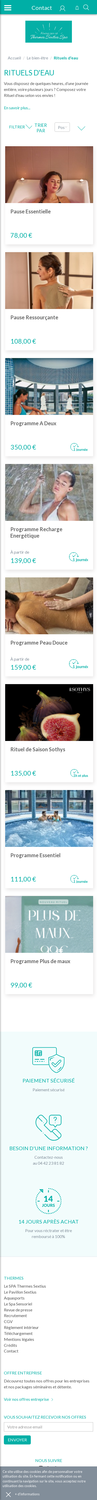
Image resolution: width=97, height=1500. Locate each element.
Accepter (8, 1494)
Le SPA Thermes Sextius (25, 1285)
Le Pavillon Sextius (20, 1291)
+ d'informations (27, 1494)
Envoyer (17, 1439)
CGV (8, 1321)
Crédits (10, 1345)
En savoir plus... (17, 107)
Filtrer (20, 126)
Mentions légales (19, 1339)
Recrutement (15, 1315)
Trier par (40, 127)
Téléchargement (18, 1333)
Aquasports (14, 1297)
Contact (39, 7)
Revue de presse (18, 1309)
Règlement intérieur (21, 1327)
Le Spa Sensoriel (18, 1303)
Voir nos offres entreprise (26, 1399)
